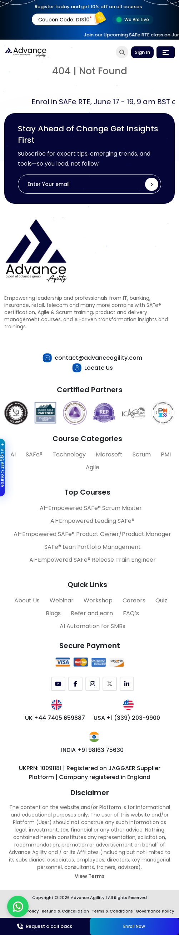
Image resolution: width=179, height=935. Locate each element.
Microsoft (109, 454)
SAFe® (34, 454)
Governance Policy (155, 911)
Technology (69, 454)
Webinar (62, 600)
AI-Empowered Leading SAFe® (92, 521)
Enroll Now (134, 926)
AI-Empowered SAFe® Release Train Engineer (92, 560)
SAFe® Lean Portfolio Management (92, 547)
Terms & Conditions (112, 911)
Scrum (142, 454)
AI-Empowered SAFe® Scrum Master (91, 508)
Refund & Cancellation (65, 911)
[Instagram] (92, 684)
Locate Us (98, 368)
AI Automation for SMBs (92, 626)
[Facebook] (75, 684)
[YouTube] (58, 684)
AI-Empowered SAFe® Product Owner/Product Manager (92, 534)
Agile (92, 467)
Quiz (161, 600)
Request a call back (44, 926)
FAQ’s (131, 613)
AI (13, 454)
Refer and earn (92, 613)
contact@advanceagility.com (98, 358)
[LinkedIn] (127, 684)
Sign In (142, 52)
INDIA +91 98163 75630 (92, 750)
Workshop (98, 600)
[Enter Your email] (89, 184)
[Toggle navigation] (165, 52)
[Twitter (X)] (110, 684)
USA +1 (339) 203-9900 (127, 718)
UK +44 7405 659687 (55, 718)
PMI (166, 454)
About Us (27, 600)
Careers (134, 600)
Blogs (53, 613)
